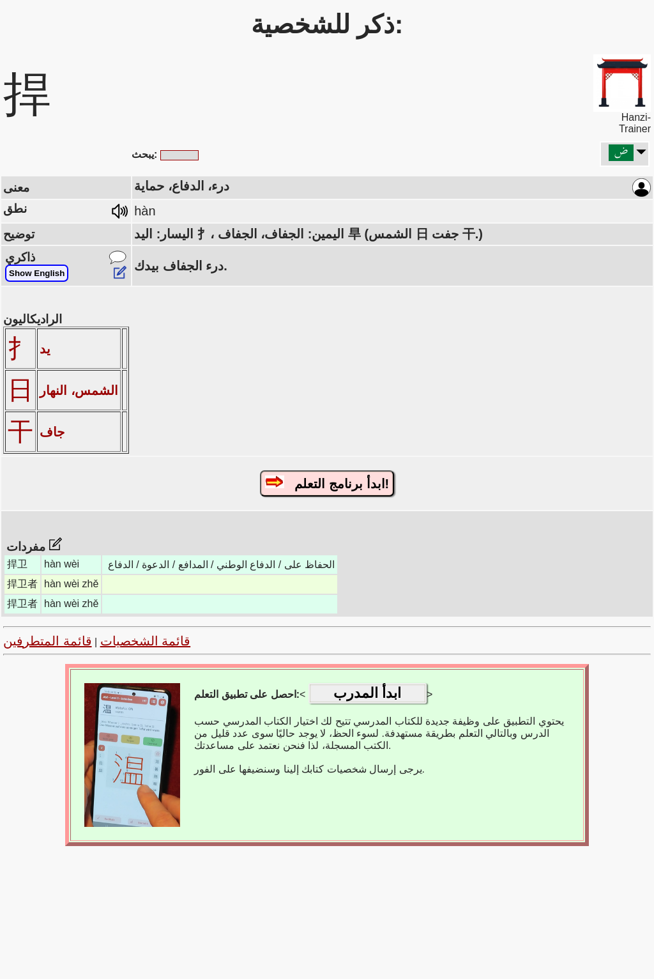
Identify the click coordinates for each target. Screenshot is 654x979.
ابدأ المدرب (367, 693)
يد (45, 349)
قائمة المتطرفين (47, 641)
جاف (52, 432)
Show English (37, 273)
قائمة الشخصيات (145, 641)
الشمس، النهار (79, 390)
